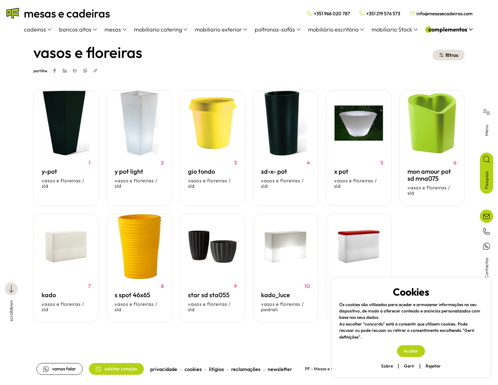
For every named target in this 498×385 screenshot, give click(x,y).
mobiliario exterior (221, 29)
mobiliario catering (160, 29)
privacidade (163, 369)
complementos (450, 29)
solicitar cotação (116, 369)
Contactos (486, 268)
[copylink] (95, 71)
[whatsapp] (85, 71)
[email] (74, 70)
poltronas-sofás (277, 29)
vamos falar (59, 369)
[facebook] (54, 71)
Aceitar (411, 351)
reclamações (245, 369)
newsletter (280, 369)
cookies (193, 369)
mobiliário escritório (336, 29)
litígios (216, 369)
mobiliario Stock (395, 29)
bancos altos (78, 29)
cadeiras (37, 29)
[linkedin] (64, 71)
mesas (115, 29)
